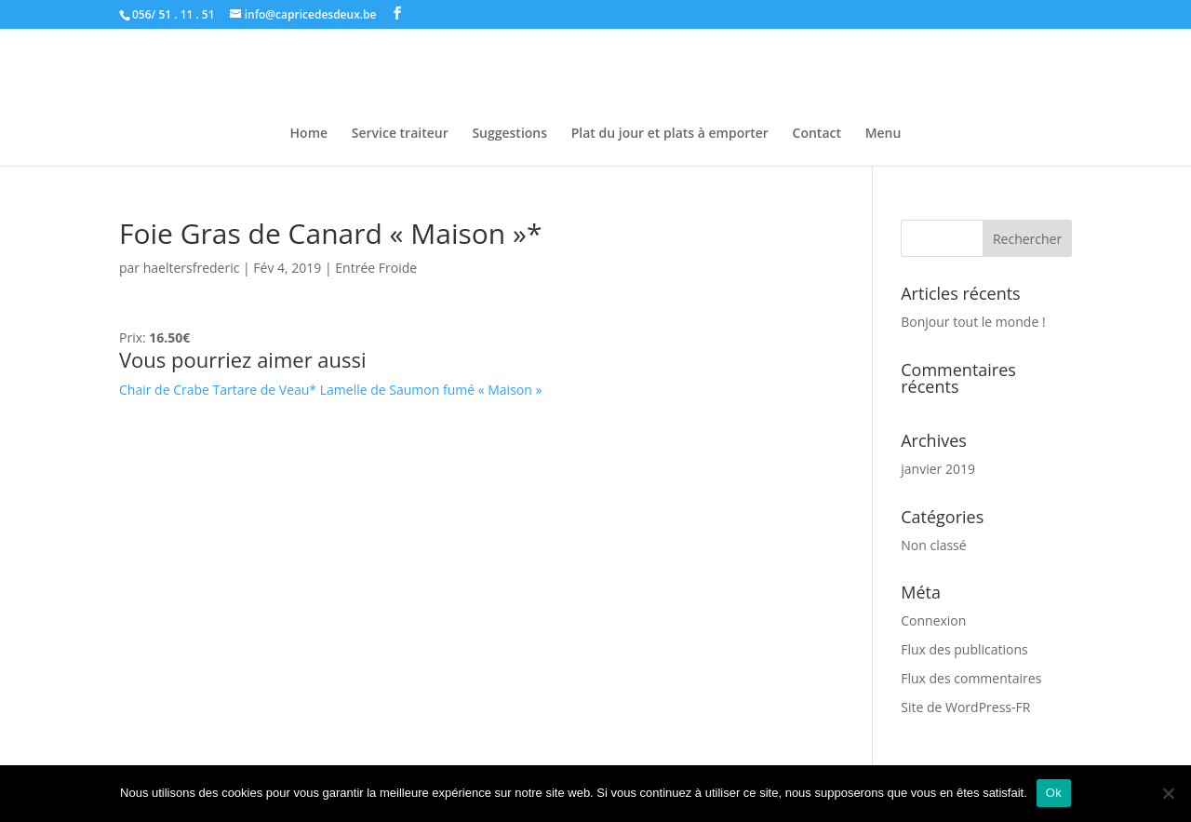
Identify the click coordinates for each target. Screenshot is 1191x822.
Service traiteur (400, 134)
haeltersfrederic (191, 267)
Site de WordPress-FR (965, 707)
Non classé (933, 545)
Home (309, 134)
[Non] (1167, 793)
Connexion (933, 620)
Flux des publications (964, 649)
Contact (817, 134)
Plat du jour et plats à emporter (670, 134)
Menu (883, 134)
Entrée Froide (376, 267)
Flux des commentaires (971, 678)
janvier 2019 (938, 469)
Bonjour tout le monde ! (973, 321)
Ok (1054, 793)
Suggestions (509, 134)
